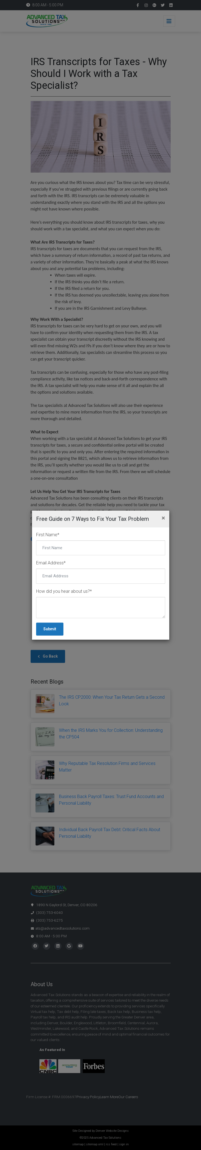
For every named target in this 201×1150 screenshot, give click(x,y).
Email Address (51, 562)
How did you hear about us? (64, 591)
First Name (47, 534)
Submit (49, 629)
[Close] (163, 518)
